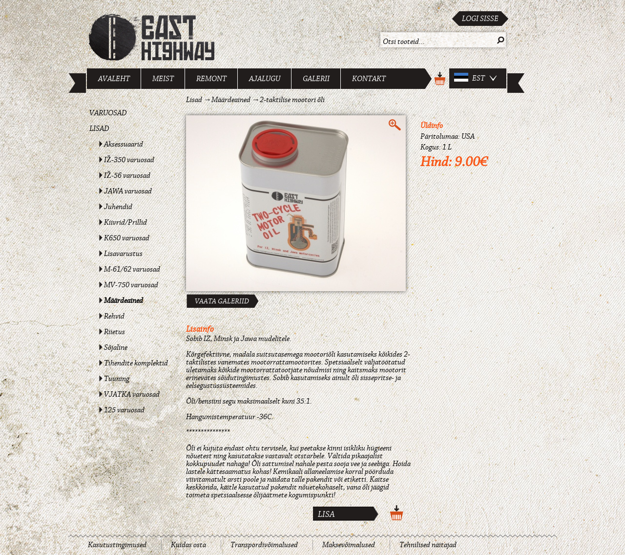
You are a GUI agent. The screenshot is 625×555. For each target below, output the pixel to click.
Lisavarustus (123, 253)
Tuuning (116, 378)
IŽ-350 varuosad (129, 159)
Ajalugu (264, 78)
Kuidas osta (188, 544)
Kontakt (369, 78)
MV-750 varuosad (131, 284)
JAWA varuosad (128, 191)
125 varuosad (124, 410)
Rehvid (114, 316)
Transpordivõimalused (264, 544)
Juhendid (118, 206)
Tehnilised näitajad (428, 544)
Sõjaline (115, 347)
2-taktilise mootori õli (292, 99)
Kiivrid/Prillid (125, 222)
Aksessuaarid (123, 144)
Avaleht (114, 78)
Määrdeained (123, 300)
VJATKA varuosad (132, 394)
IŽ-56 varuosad (127, 175)
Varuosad (108, 112)
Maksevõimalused (348, 544)
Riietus (114, 331)
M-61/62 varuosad (132, 269)
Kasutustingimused (117, 544)
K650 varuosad (126, 238)
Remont (211, 78)
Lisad (99, 128)
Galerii (316, 78)
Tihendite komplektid (136, 363)
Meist (163, 78)
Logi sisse (480, 18)
